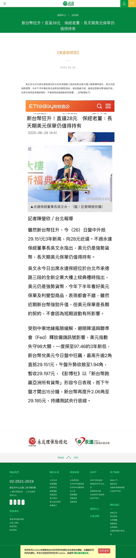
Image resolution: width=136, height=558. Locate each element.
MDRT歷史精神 (96, 480)
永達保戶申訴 (115, 491)
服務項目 (113, 484)
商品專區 (113, 516)
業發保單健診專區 (17, 519)
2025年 (75, 15)
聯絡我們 (132, 3)
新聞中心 (61, 15)
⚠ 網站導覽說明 (16, 492)
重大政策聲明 (55, 502)
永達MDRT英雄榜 (97, 495)
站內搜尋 (30, 492)
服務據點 (53, 491)
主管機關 (113, 520)
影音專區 (13, 530)
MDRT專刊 (94, 498)
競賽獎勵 (73, 495)
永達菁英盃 (74, 480)
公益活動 (94, 516)
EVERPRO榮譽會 (77, 484)
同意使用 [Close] (104, 551)
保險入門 (113, 480)
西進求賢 (13, 526)
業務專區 (124, 3)
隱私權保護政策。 (82, 553)
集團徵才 (53, 505)
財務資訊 (53, 495)
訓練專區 (73, 502)
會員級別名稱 (95, 491)
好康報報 (113, 527)
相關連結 (113, 524)
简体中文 (13, 495)
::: (1, 8)
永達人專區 (14, 523)
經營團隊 (53, 484)
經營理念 (53, 487)
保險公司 (113, 513)
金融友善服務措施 (117, 487)
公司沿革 (53, 480)
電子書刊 (53, 498)
